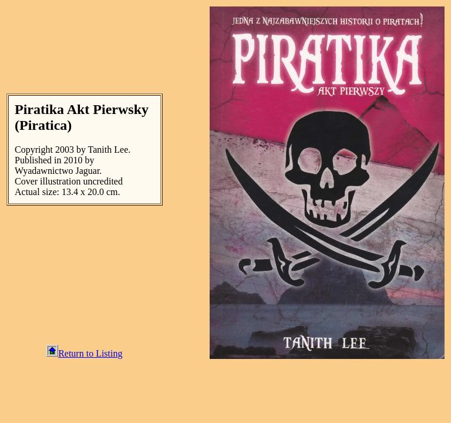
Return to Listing (84, 353)
